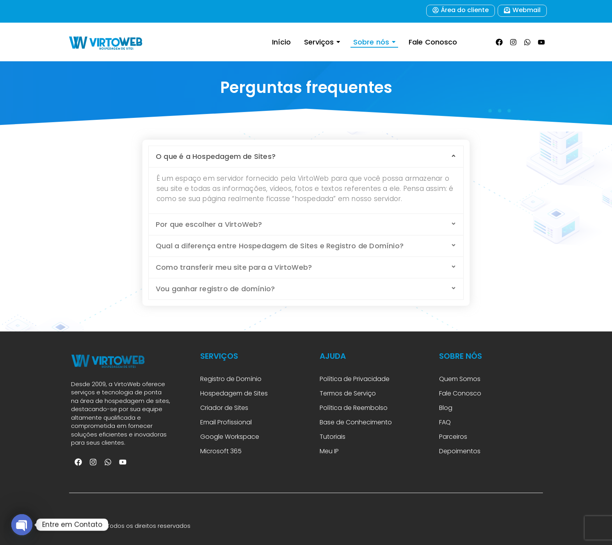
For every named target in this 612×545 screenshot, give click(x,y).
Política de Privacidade (355, 378)
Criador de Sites (224, 407)
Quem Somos (459, 378)
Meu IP (329, 451)
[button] (306, 156)
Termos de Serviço (348, 393)
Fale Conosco (460, 393)
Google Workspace (229, 436)
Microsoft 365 (221, 451)
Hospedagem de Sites (234, 393)
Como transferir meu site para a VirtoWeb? (234, 267)
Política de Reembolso (354, 407)
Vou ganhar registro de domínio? (215, 289)
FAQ (445, 422)
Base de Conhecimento (356, 422)
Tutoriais (334, 436)
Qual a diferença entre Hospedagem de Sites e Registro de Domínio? (280, 246)
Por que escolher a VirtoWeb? (209, 224)
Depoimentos (459, 451)
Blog (445, 407)
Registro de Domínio (231, 378)
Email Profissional (226, 422)
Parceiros (453, 436)
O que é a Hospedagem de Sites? (216, 156)
